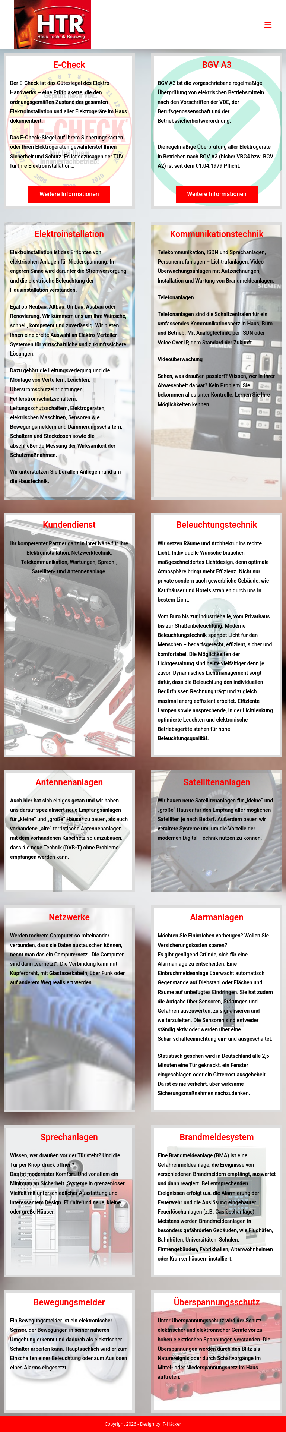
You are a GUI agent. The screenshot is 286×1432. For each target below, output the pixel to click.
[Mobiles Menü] (268, 24)
